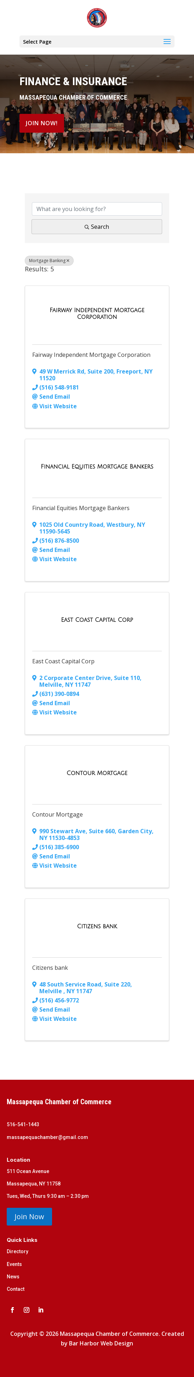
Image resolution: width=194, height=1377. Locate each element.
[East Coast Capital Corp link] (97, 620)
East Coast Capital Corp (63, 661)
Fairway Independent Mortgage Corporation (91, 355)
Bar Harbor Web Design (101, 1343)
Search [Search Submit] (97, 227)
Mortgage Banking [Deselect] (49, 261)
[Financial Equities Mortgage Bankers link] (97, 466)
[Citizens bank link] (97, 926)
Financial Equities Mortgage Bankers (81, 508)
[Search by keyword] (97, 209)
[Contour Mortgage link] (97, 773)
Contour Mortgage (57, 814)
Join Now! (42, 123)
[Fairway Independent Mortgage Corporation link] (97, 314)
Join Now (29, 1216)
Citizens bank (50, 968)
